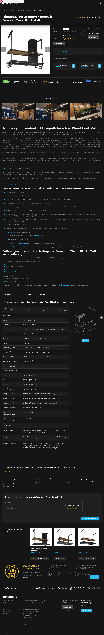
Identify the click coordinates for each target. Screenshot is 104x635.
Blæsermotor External (87, 65)
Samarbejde (6, 611)
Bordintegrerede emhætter (31, 620)
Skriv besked (93, 37)
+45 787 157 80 (93, 33)
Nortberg (5, 10)
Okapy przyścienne (28, 613)
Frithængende (20, 10)
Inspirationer (7, 607)
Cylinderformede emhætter (31, 611)
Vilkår (43, 601)
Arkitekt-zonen (7, 603)
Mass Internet (98, 632)
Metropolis (12, 232)
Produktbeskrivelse (9, 91)
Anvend (94, 577)
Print (85, 340)
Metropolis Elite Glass (20, 243)
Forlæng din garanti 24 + (55, 81)
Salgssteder (67, 607)
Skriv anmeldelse (90, 519)
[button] (3, 49)
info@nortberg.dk (86, 603)
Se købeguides (59, 43)
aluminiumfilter (11, 271)
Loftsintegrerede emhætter (31, 609)
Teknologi (6, 609)
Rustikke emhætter (28, 607)
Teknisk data (27, 91)
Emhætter (12, 10)
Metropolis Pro (38, 236)
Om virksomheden (8, 601)
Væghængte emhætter (30, 603)
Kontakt (5, 613)
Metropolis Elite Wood (20, 247)
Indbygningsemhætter (29, 616)
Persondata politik (47, 603)
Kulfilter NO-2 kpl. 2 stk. (61, 65)
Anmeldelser (43, 91)
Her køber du (7, 605)
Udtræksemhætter (28, 618)
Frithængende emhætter (30, 601)
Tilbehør (25, 622)
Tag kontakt (86, 610)
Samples (25, 624)
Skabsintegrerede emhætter (31, 605)
